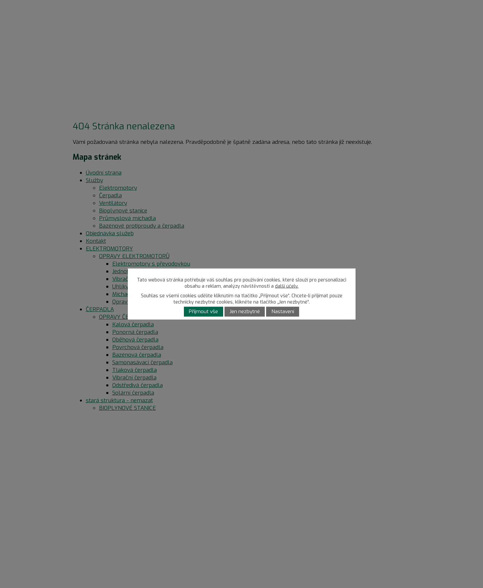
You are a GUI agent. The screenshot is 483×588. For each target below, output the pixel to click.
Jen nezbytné (244, 312)
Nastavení (282, 312)
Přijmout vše (203, 312)
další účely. (286, 286)
